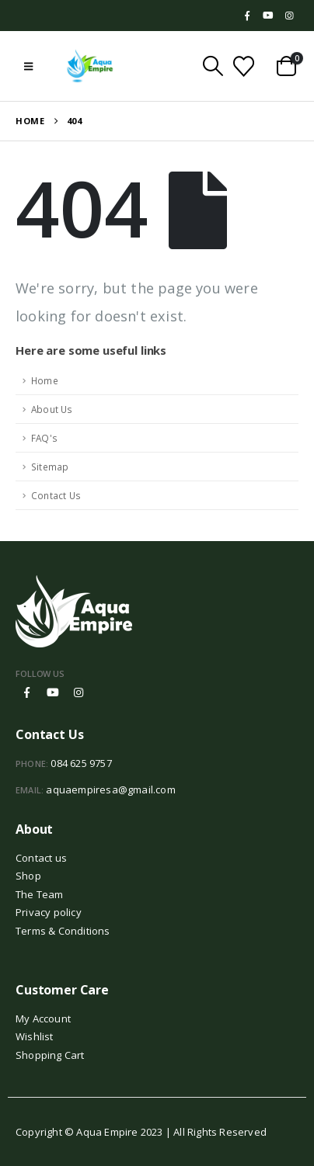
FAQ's (44, 438)
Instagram (78, 692)
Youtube (53, 692)
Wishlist (35, 1036)
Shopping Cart (50, 1055)
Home (44, 380)
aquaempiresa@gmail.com (110, 789)
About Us (52, 409)
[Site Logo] (90, 66)
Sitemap (49, 466)
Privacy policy (49, 912)
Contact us (41, 858)
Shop (28, 876)
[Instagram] (289, 15)
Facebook (27, 692)
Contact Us (56, 495)
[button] (28, 66)
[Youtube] (268, 15)
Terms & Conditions (63, 931)
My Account (43, 1018)
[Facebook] (247, 15)
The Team (40, 894)
